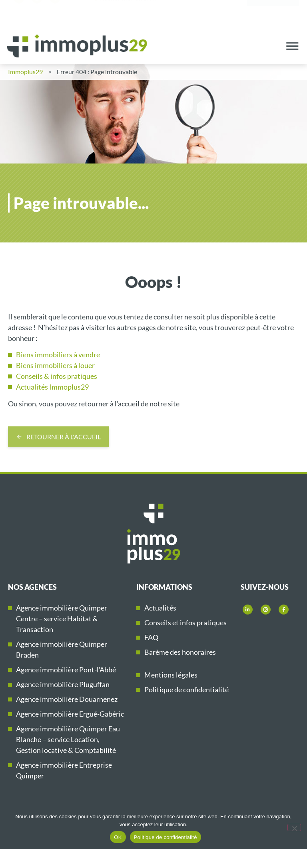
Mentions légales (170, 674)
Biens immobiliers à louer (55, 365)
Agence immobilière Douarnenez (67, 699)
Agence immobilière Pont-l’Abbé (66, 669)
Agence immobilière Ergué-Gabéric (70, 713)
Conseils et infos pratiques (185, 622)
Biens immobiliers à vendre (58, 354)
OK (118, 837)
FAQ (151, 637)
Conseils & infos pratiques (56, 376)
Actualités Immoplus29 (52, 386)
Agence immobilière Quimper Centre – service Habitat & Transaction (61, 618)
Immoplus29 (25, 71)
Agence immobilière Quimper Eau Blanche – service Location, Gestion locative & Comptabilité (68, 739)
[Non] (294, 827)
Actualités (160, 607)
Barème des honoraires (180, 652)
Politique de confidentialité (186, 689)
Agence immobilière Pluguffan (63, 684)
